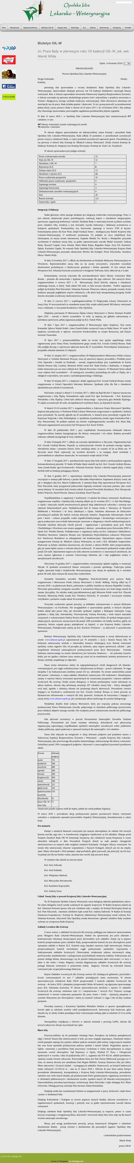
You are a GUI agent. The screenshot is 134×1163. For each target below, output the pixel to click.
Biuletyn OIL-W (47, 28)
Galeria (93, 28)
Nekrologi (75, 28)
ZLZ (84, 28)
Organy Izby (62, 28)
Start (4, 28)
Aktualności (14, 28)
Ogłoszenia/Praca (30, 28)
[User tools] (127, 63)
